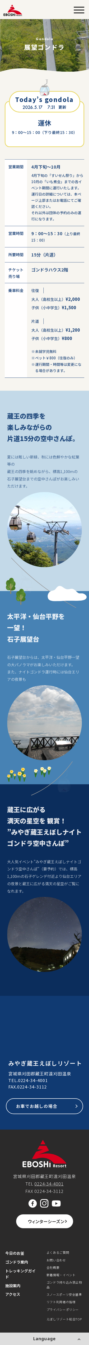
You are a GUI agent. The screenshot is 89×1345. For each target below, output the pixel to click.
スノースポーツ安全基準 (64, 1294)
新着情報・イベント (61, 1275)
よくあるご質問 (58, 1252)
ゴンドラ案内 (16, 1262)
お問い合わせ (56, 1260)
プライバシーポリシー (63, 1309)
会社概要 (53, 1267)
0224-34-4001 (33, 1080)
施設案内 (12, 1285)
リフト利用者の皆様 (61, 1302)
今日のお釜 (14, 1253)
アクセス (12, 1294)
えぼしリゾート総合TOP (64, 1319)
